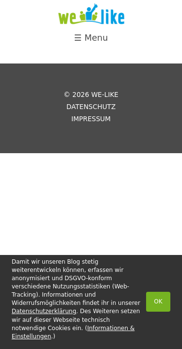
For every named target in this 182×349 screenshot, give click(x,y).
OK (158, 301)
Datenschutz (91, 107)
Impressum (91, 119)
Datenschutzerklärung (44, 311)
